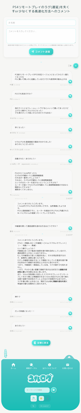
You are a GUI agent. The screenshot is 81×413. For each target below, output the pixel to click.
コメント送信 (40, 51)
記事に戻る (41, 342)
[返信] (70, 82)
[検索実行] (53, 390)
